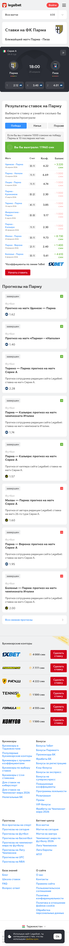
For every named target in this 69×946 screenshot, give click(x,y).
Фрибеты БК (44, 759)
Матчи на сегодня (47, 829)
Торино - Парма (13, 203)
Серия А (12, 51)
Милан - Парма (13, 236)
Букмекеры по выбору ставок (16, 769)
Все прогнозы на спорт (16, 825)
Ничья (37, 125)
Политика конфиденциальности (49, 897)
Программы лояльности (51, 791)
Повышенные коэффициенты (45, 785)
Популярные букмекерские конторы (17, 754)
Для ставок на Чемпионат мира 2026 (16, 791)
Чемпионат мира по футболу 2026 (48, 839)
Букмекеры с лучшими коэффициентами (16, 762)
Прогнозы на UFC (13, 857)
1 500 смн (38, 694)
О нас (39, 874)
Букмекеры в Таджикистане (11, 747)
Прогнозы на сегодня (15, 829)
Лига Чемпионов (46, 845)
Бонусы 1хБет (44, 745)
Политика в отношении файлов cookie (50, 904)
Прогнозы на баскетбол (17, 838)
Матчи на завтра (46, 833)
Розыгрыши (43, 795)
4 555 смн (38, 708)
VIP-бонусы (43, 804)
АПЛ (39, 854)
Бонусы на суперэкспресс (46, 778)
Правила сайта (45, 883)
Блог (5, 874)
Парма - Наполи (13, 173)
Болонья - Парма (14, 254)
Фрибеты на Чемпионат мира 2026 (50, 810)
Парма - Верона (13, 245)
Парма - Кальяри (10, 225)
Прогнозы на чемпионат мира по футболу (17, 844)
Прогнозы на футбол (15, 833)
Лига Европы (44, 850)
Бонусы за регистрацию (51, 763)
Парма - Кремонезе (11, 193)
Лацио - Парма (13, 182)
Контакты (42, 879)
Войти (52, 5)
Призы (40, 800)
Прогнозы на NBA (13, 861)
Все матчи (42, 825)
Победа (16, 125)
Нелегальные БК (12, 797)
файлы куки (32, 939)
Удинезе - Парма (14, 164)
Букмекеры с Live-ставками (13, 776)
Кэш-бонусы (44, 767)
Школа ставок (11, 879)
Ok (57, 936)
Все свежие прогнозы (19, 619)
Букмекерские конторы (17, 643)
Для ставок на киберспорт (11, 784)
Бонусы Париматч (47, 750)
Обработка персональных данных (50, 911)
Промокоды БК (46, 754)
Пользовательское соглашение (48, 889)
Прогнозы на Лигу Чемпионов (13, 851)
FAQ (4, 883)
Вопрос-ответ (11, 888)
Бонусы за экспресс (48, 772)
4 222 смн (38, 681)
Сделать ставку (58, 681)
